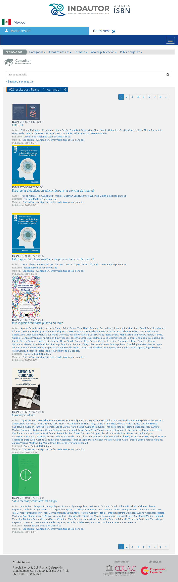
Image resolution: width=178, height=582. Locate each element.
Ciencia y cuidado (23, 415)
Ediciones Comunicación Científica (42, 525)
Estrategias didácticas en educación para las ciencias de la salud (53, 190)
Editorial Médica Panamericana (40, 199)
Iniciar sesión (20, 31)
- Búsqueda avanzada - (20, 81)
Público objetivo (131, 52)
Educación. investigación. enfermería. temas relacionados (53, 139)
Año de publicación (104, 52)
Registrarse (102, 31)
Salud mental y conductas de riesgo (34, 501)
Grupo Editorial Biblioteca (37, 354)
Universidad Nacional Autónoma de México (47, 136)
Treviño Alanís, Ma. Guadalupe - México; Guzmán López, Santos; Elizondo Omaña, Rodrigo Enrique (73, 195)
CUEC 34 (17, 125)
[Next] (166, 97)
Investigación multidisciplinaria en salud (37, 323)
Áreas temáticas (60, 52)
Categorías (37, 52)
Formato (81, 52)
